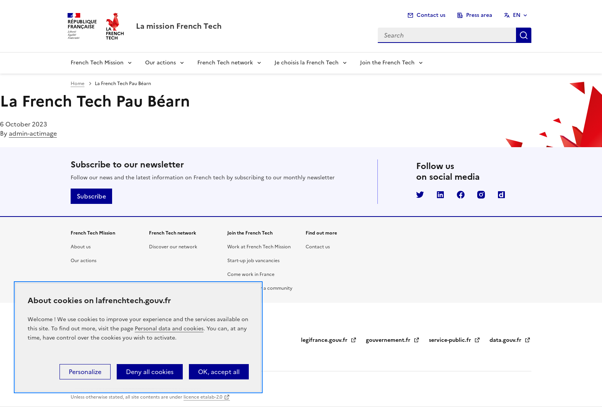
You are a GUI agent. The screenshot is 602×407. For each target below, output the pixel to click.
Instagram (481, 194)
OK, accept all (219, 371)
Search (523, 35)
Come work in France (251, 274)
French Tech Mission (97, 63)
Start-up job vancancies (253, 260)
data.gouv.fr (510, 340)
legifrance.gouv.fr (329, 340)
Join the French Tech (387, 63)
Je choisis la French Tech (307, 63)
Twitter (420, 194)
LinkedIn (440, 194)
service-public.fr (454, 340)
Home (77, 83)
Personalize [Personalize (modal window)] (85, 371)
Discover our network (173, 246)
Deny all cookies (150, 371)
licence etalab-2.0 (203, 397)
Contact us (431, 15)
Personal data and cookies (169, 329)
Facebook (460, 194)
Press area (479, 15)
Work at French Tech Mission (259, 246)
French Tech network (225, 63)
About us (81, 246)
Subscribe (91, 196)
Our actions (160, 63)
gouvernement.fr (393, 340)
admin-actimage (33, 133)
